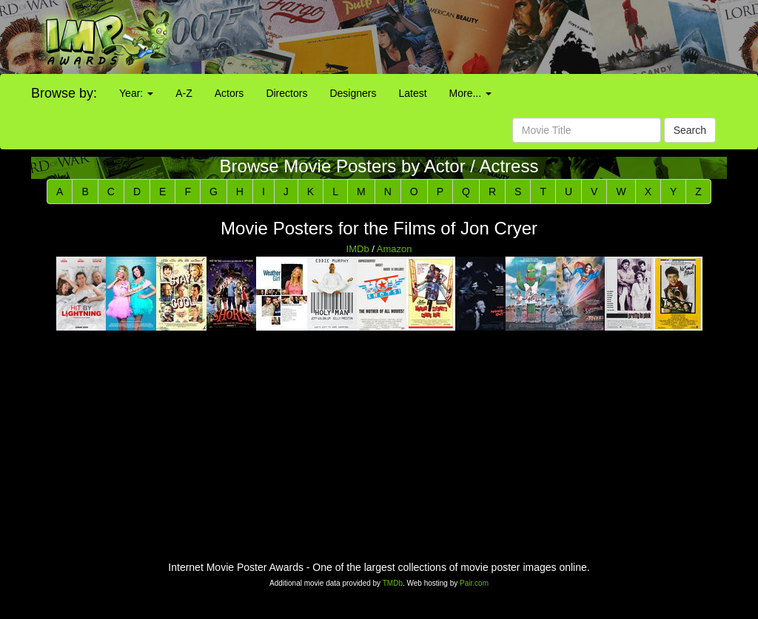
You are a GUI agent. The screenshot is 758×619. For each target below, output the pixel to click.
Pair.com (474, 583)
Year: (136, 93)
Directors (286, 93)
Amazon (394, 248)
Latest (412, 93)
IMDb (357, 248)
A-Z (183, 93)
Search (690, 130)
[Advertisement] (474, 37)
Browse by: (64, 93)
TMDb (393, 583)
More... (470, 93)
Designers (352, 93)
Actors (229, 93)
